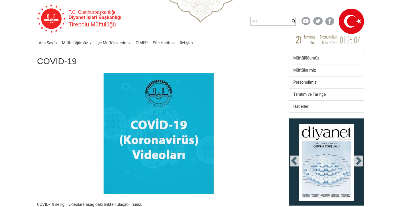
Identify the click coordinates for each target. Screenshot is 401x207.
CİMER (142, 43)
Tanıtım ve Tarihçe (309, 94)
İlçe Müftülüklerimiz (113, 43)
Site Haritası (164, 43)
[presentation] (294, 161)
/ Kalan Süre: (328, 39)
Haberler (301, 106)
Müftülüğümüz (75, 43)
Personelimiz (305, 82)
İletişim (186, 43)
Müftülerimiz (304, 70)
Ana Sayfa (48, 43)
